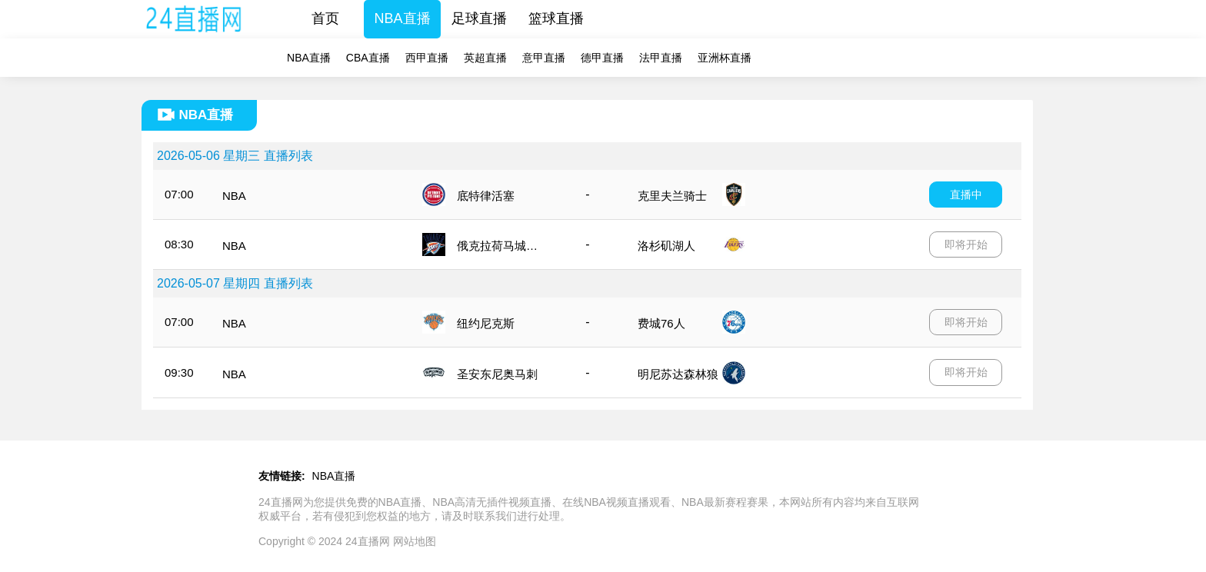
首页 (325, 18)
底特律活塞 (486, 195)
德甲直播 (602, 58)
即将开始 (966, 244)
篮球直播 (556, 18)
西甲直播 (426, 58)
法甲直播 (660, 58)
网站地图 (414, 541)
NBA (234, 195)
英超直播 (485, 58)
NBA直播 (403, 18)
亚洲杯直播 (724, 58)
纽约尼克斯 (486, 323)
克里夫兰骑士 (672, 195)
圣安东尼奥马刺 (497, 374)
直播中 (966, 194)
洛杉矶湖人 (666, 245)
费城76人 (661, 323)
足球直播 (479, 18)
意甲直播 (543, 58)
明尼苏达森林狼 (678, 374)
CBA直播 (368, 58)
